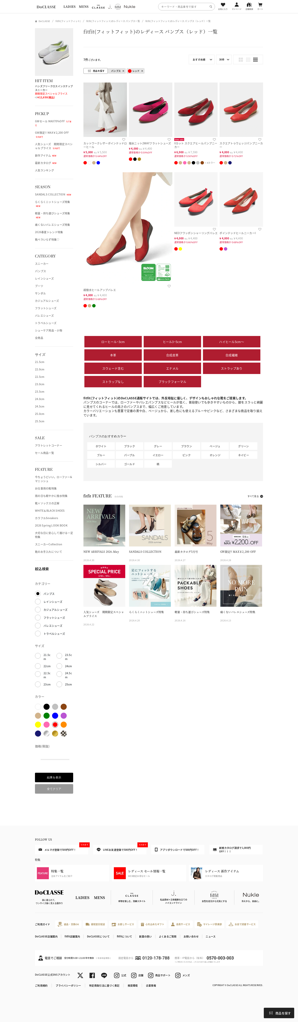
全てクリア (54, 788)
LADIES (69, 6)
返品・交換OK (68, 924)
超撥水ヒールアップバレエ (99, 290)
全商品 (39, 338)
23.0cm (39, 384)
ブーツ (39, 286)
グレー (158, 446)
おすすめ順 (199, 59)
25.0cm (39, 414)
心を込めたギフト (152, 924)
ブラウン (186, 446)
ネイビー (243, 455)
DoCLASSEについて (98, 936)
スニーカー (41, 263)
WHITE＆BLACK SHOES (50, 510)
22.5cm (39, 377)
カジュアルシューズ (47, 301)
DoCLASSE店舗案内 (46, 936)
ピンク (186, 455)
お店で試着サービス (242, 924)
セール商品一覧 (44, 453)
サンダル (40, 293)
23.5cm (39, 391)
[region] (149, 6)
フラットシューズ (45, 308)
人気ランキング (44, 170)
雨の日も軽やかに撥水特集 (51, 496)
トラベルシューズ (45, 323)
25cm (68, 684)
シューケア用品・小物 (48, 330)
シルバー (101, 464)
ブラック (129, 446)
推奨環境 (133, 985)
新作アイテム (45, 155)
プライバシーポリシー (68, 985)
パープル (129, 455)
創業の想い (145, 936)
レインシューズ (44, 278)
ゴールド (129, 464)
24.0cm (39, 399)
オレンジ (215, 455)
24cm (68, 666)
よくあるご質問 (168, 936)
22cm (47, 666)
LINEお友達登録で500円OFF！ (121, 848)
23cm (47, 684)
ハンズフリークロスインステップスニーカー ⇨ (54, 91)
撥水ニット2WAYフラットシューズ (150, 143)
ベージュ (215, 446)
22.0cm (39, 369)
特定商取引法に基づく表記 (104, 985)
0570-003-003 (220, 958)
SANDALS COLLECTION (53, 194)
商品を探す (280, 1013)
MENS (83, 6)
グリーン (243, 446)
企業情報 (151, 985)
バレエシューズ (44, 315)
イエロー (158, 455)
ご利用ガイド (42, 924)
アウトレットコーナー (48, 445)
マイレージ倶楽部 (209, 924)
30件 (221, 59)
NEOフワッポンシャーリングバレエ (196, 233)
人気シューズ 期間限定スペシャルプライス (54, 146)
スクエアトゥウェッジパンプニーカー (241, 145)
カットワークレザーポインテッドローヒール (105, 145)
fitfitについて (124, 936)
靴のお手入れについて (48, 551)
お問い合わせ (191, 936)
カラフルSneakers (46, 518)
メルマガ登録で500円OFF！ (63, 848)
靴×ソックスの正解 (47, 503)
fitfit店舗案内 (72, 936)
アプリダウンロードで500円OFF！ (177, 849)
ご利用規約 (41, 985)
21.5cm (39, 362)
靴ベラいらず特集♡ (47, 239)
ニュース (211, 936)
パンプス (40, 271)
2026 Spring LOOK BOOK (51, 525)
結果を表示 (54, 777)
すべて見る (253, 496)
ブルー (101, 455)
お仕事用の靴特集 (46, 488)
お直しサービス (123, 924)
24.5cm (39, 406)
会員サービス (180, 924)
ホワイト (101, 446)
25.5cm (39, 421)
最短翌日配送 (95, 924)
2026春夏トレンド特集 (49, 232)
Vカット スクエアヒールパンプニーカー (195, 145)
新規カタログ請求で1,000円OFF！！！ (232, 849)
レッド (133, 71)
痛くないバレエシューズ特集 (52, 224)
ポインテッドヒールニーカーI (238, 233)
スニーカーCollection (48, 544)
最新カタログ (46, 163)
